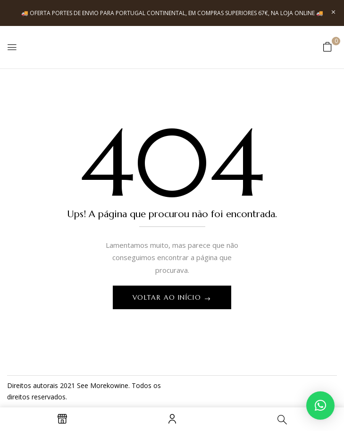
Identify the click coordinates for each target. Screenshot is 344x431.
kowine (117, 385)
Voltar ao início (168, 297)
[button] (327, 46)
